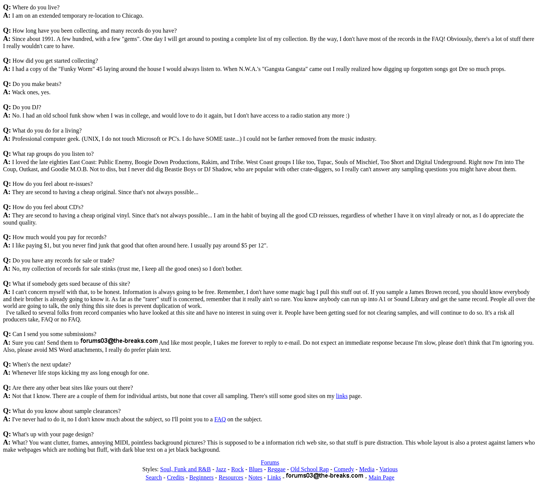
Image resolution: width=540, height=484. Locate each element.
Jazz (221, 469)
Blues (255, 469)
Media (367, 469)
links (342, 396)
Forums (270, 462)
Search (154, 477)
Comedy (344, 469)
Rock (237, 469)
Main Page (381, 477)
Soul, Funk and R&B (185, 469)
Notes (255, 477)
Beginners (201, 477)
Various (389, 469)
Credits (175, 477)
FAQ (220, 419)
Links (274, 477)
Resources (231, 477)
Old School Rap (310, 469)
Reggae (276, 469)
